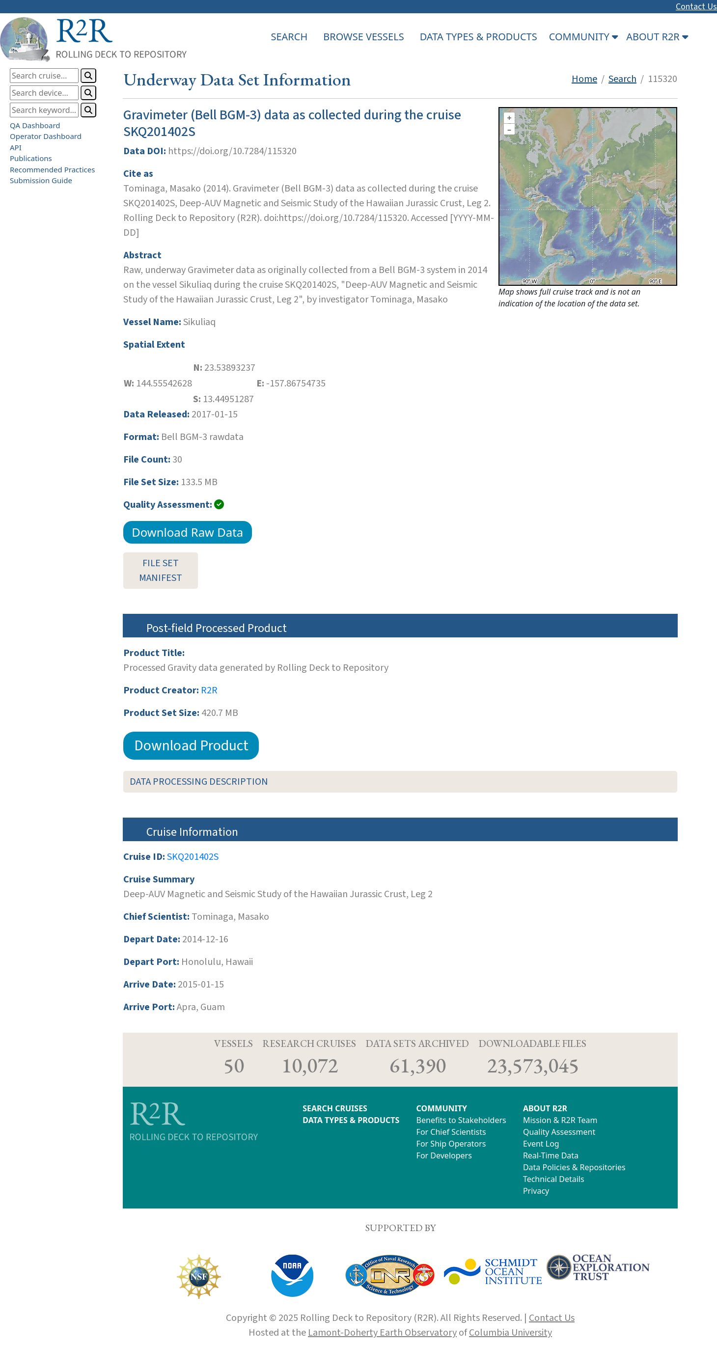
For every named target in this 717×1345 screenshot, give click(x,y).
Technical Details (553, 1179)
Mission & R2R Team (560, 1120)
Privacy (536, 1190)
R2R (209, 690)
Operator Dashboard (46, 136)
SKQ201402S (193, 857)
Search (622, 79)
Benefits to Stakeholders (461, 1120)
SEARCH (289, 36)
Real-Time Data (551, 1155)
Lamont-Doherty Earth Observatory (382, 1333)
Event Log (541, 1143)
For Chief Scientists (451, 1131)
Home (584, 79)
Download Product (191, 745)
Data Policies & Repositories (574, 1167)
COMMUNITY (441, 1108)
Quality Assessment (559, 1131)
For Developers (444, 1155)
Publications (31, 158)
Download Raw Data (187, 532)
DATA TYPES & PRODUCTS (478, 36)
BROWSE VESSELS (363, 36)
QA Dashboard (35, 125)
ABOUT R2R (545, 1108)
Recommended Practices (52, 169)
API (16, 147)
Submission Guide (41, 180)
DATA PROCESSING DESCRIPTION (199, 782)
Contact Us (696, 6)
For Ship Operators (451, 1143)
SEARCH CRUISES (335, 1108)
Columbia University (510, 1333)
